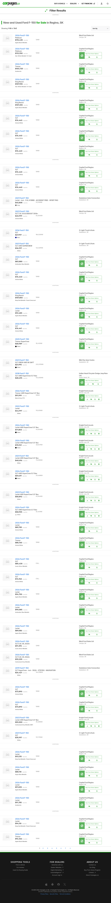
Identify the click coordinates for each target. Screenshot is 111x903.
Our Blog (92, 867)
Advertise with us (57, 865)
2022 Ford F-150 (22, 406)
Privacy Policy (44, 894)
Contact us (92, 865)
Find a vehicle (20, 865)
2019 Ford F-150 (22, 668)
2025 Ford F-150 (22, 339)
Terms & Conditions (64, 894)
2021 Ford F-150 (22, 198)
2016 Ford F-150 (22, 230)
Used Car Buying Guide (20, 870)
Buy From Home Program (92, 870)
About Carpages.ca (92, 875)
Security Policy (54, 894)
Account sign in (57, 875)
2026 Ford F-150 (22, 35)
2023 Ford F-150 (22, 211)
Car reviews (20, 867)
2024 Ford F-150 (22, 425)
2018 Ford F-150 (22, 373)
